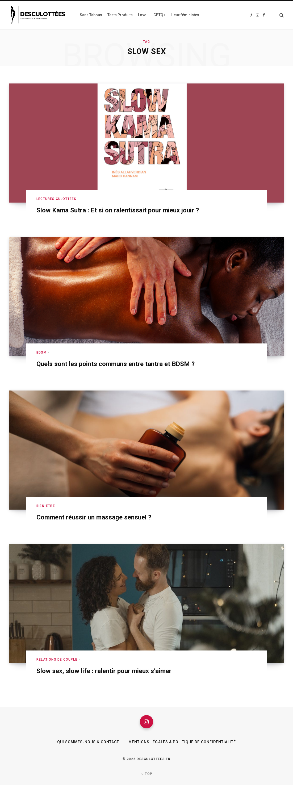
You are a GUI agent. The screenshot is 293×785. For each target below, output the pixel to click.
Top (146, 774)
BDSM (41, 352)
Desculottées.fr (153, 759)
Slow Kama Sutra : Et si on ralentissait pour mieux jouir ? (117, 210)
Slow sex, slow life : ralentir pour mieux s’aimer (103, 671)
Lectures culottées (56, 199)
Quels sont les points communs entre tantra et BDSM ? (115, 364)
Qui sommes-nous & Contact (88, 742)
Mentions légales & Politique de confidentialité (182, 742)
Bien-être (45, 506)
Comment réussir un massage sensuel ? (93, 517)
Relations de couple (56, 659)
